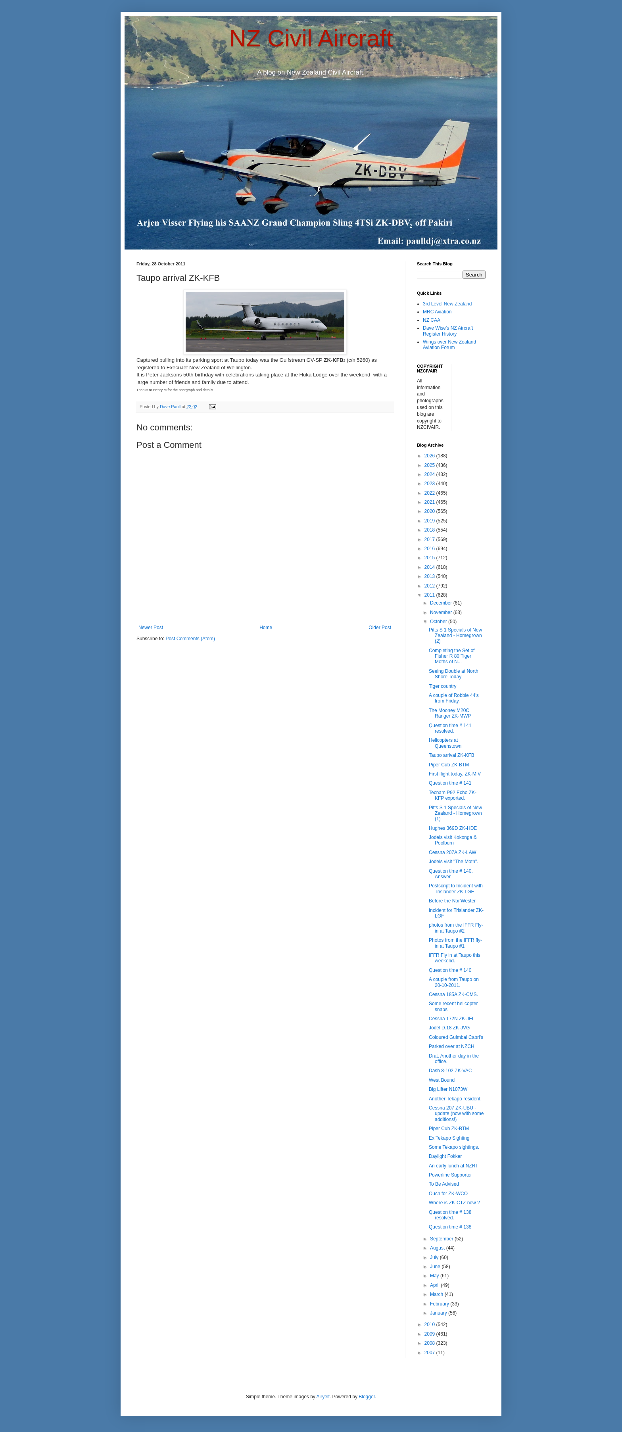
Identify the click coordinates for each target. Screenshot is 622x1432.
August (438, 1248)
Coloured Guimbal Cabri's (456, 1037)
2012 (430, 586)
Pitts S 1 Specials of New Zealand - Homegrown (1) (455, 813)
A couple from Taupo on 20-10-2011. (454, 982)
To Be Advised (444, 1184)
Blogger (367, 1396)
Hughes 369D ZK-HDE (453, 828)
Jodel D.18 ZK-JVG (449, 1028)
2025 (430, 465)
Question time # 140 (450, 970)
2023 (430, 483)
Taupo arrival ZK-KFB (451, 755)
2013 (430, 576)
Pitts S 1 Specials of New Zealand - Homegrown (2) (455, 635)
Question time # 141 (450, 783)
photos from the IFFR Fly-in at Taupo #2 (456, 927)
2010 (430, 1324)
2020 (430, 511)
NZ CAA (431, 320)
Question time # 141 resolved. (450, 728)
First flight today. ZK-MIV (455, 774)
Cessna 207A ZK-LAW (452, 852)
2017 (430, 539)
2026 (430, 456)
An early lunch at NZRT (453, 1166)
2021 (430, 502)
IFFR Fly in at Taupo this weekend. (454, 958)
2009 (430, 1334)
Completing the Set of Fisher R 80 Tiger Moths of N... (451, 656)
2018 (430, 530)
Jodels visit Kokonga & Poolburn (453, 840)
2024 (430, 474)
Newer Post (150, 627)
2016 (430, 548)
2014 (430, 567)
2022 (430, 493)
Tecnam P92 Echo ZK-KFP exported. (452, 795)
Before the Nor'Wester (452, 901)
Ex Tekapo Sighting (449, 1138)
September (442, 1239)
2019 (430, 521)
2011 (430, 595)
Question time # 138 (450, 1227)
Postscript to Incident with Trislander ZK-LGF (456, 888)
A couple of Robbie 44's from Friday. (454, 698)
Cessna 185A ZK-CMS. (453, 994)
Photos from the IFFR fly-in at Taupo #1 (455, 942)
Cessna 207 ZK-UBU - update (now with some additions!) (456, 1113)
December (441, 603)
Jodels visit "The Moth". (453, 861)
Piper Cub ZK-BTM (449, 765)
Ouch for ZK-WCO (448, 1193)
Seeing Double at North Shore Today (453, 674)
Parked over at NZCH (451, 1046)
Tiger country (443, 686)
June (436, 1266)
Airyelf (323, 1396)
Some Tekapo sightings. (454, 1147)
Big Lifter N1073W (448, 1089)
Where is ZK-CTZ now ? (454, 1202)
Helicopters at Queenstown (445, 743)
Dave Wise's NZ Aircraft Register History (448, 330)
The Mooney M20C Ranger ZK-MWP (450, 713)
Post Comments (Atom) (190, 638)
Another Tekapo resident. (455, 1099)
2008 (430, 1343)
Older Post (380, 627)
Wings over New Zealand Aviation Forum (449, 344)
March (437, 1294)
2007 (430, 1352)
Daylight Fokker (445, 1156)
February (440, 1304)
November (441, 612)
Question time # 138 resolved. (450, 1215)
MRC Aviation (437, 312)
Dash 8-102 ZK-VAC (450, 1070)
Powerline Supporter (450, 1175)
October (439, 621)
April (435, 1285)
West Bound (442, 1080)
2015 (430, 558)
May (435, 1275)
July (435, 1257)
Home (265, 627)
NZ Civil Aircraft (311, 38)
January (439, 1313)
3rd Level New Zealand (447, 304)
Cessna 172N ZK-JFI (451, 1018)
